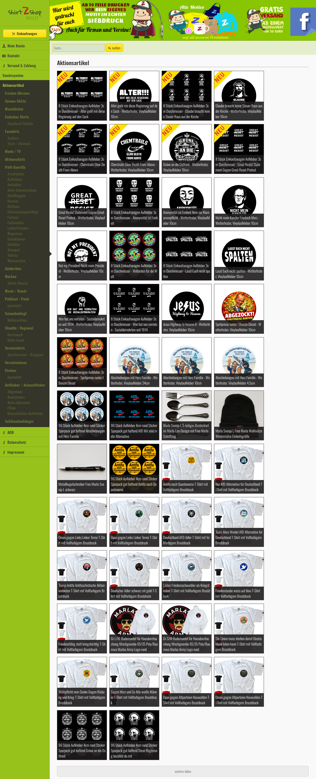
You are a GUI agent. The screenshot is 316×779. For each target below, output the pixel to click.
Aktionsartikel (13, 85)
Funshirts (12, 131)
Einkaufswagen (24, 33)
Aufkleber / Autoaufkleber (25, 385)
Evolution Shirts (17, 116)
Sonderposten (12, 75)
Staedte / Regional (19, 328)
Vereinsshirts (15, 348)
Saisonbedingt (16, 313)
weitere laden (183, 771)
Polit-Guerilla (15, 167)
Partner (11, 370)
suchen (113, 47)
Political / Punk (17, 298)
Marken (11, 276)
